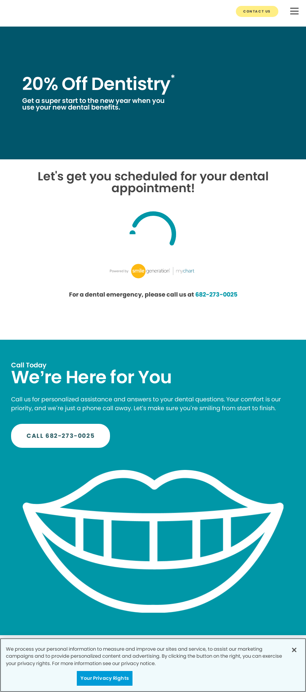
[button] (294, 12)
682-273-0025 (216, 294)
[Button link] (257, 11)
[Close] (294, 650)
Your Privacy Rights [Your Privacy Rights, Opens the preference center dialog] (104, 678)
